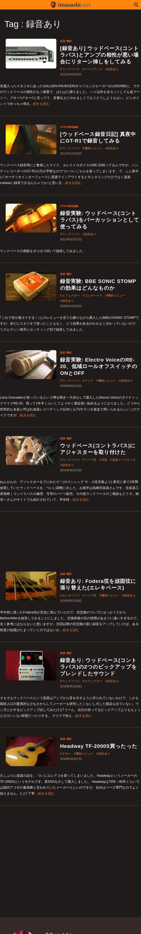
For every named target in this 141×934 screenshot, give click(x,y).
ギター (66, 753)
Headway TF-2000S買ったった (98, 746)
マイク (89, 380)
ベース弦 (90, 460)
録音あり (113, 69)
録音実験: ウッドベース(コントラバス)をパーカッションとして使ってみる (99, 219)
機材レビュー (93, 148)
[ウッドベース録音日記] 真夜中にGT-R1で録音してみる (98, 137)
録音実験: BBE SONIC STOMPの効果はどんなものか (98, 285)
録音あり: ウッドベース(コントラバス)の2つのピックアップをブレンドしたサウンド (98, 667)
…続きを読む (40, 104)
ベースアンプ (93, 69)
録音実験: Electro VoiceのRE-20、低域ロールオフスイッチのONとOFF (98, 366)
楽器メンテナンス (124, 460)
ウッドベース (71, 69)
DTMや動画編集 (69, 126)
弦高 (104, 460)
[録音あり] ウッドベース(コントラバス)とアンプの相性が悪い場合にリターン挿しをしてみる (99, 54)
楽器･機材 (66, 41)
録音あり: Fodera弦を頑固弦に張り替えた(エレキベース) (98, 585)
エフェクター (71, 295)
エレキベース (93, 295)
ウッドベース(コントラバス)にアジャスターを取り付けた (97, 449)
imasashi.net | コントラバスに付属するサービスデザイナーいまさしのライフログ (70, 4)
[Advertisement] (70, 537)
